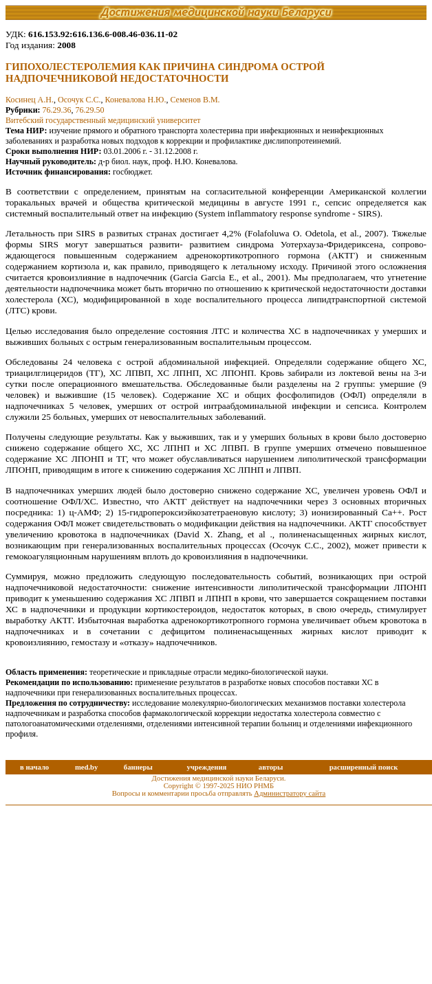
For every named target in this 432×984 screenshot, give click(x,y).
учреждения (206, 767)
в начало (34, 767)
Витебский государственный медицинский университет (103, 120)
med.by (86, 767)
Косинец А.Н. (30, 99)
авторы (271, 767)
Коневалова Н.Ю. (135, 99)
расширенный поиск (364, 767)
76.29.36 (57, 110)
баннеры (138, 767)
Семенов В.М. (194, 99)
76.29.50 (90, 110)
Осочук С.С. (79, 99)
